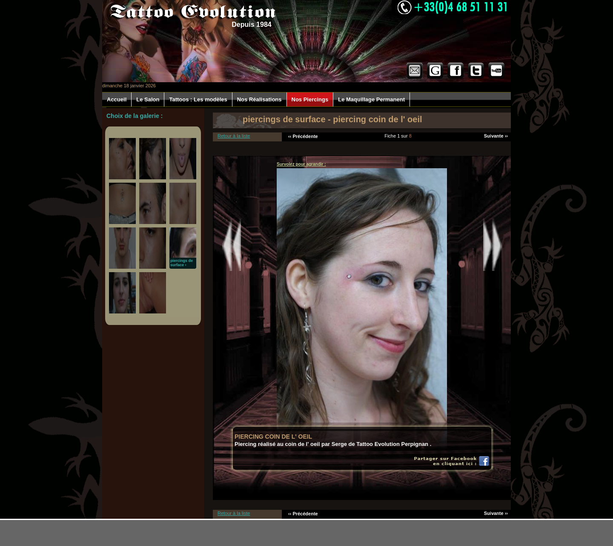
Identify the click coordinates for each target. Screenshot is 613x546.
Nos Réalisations (259, 99)
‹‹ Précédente (303, 136)
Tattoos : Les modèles (198, 99)
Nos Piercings (310, 99)
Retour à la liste (234, 135)
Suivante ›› (496, 135)
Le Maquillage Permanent (371, 99)
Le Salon (147, 99)
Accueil (116, 99)
